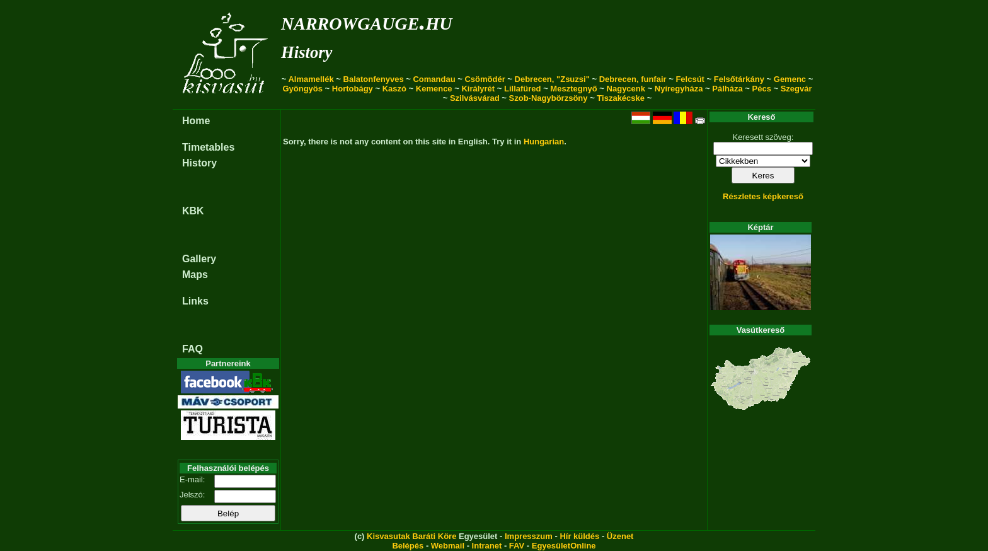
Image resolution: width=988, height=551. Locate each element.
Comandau (434, 79)
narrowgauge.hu (366, 21)
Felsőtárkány (739, 79)
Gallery (199, 258)
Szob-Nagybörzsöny (548, 98)
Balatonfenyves (373, 79)
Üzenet (620, 536)
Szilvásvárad (475, 98)
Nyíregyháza (679, 88)
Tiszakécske (621, 98)
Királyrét (478, 88)
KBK (193, 211)
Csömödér (484, 79)
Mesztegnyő (573, 88)
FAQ (192, 349)
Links (195, 301)
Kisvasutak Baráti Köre (411, 536)
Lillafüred (522, 88)
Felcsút (689, 79)
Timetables (208, 147)
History (306, 52)
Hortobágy (352, 88)
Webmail (447, 545)
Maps (195, 274)
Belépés (407, 545)
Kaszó (394, 88)
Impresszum (529, 536)
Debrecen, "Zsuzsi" (552, 79)
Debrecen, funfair (633, 79)
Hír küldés (579, 536)
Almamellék (310, 79)
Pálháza (727, 88)
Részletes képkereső (763, 196)
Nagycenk (626, 88)
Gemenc (790, 79)
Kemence (434, 88)
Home (196, 120)
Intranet (487, 545)
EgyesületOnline (564, 545)
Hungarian (544, 141)
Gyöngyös (302, 88)
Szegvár (796, 88)
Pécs (761, 88)
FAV (516, 545)
